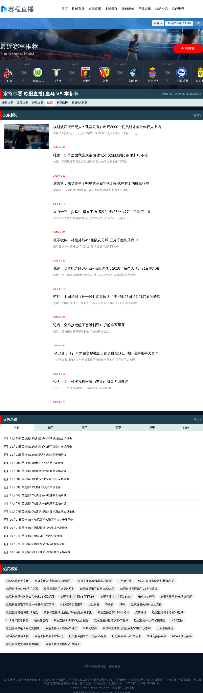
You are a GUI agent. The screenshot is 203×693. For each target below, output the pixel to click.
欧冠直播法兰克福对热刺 (59, 588)
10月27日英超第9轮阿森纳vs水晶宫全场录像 (34, 544)
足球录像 (111, 8)
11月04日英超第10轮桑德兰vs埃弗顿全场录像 (35, 495)
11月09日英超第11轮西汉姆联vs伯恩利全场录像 (36, 479)
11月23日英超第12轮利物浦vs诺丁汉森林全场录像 (38, 447)
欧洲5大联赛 (79, 102)
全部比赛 (7, 102)
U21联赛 (94, 604)
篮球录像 (128, 8)
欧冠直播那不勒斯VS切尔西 (97, 588)
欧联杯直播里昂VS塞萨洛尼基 (87, 636)
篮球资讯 (161, 8)
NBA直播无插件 (182, 636)
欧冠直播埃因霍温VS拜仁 (61, 628)
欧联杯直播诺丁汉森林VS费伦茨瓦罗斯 (30, 604)
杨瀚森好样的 (146, 596)
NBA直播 (177, 620)
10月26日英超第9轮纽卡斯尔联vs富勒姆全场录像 (37, 552)
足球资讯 (144, 8)
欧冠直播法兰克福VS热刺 (116, 596)
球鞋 (122, 604)
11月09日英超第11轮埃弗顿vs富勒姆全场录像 (35, 471)
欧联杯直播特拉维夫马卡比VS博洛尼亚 (30, 596)
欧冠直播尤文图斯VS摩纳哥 (63, 644)
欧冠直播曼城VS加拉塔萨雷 (95, 580)
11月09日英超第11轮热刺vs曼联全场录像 (32, 487)
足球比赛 (22, 102)
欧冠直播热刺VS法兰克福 (22, 588)
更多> (197, 115)
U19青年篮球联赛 (17, 620)
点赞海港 (140, 612)
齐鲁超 (109, 604)
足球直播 (78, 8)
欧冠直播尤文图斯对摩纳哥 (23, 644)
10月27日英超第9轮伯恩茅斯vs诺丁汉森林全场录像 (38, 520)
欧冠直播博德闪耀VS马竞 (22, 612)
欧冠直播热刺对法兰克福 (146, 604)
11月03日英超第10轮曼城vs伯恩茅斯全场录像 (35, 504)
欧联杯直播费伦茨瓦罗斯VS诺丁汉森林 (127, 628)
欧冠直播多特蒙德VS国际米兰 (53, 580)
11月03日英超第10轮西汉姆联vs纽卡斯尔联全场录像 (39, 512)
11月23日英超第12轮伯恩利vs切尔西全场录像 (35, 455)
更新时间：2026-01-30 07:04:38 (181, 93)
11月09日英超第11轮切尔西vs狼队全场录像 (34, 463)
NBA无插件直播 (156, 636)
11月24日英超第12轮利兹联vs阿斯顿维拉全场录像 (38, 439)
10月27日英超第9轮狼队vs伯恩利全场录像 (33, 536)
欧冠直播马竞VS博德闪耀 (176, 596)
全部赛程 (188, 49)
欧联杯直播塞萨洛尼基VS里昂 (156, 580)
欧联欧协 (62, 102)
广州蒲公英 (125, 580)
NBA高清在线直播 (17, 636)
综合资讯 (178, 8)
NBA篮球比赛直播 (17, 580)
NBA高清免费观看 (71, 604)
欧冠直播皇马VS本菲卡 (126, 636)
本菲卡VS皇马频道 (94, 666)
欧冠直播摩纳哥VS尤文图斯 (71, 620)
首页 (64, 8)
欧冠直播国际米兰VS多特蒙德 (138, 588)
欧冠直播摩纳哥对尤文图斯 (23, 628)
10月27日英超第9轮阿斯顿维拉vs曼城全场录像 (36, 528)
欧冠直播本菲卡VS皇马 (49, 636)
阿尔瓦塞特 (90, 628)
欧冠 (50, 102)
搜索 (198, 23)
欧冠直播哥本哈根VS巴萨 (168, 612)
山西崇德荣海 (165, 628)
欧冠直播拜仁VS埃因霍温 (150, 620)
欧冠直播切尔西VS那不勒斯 (77, 596)
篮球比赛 (37, 102)
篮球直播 (94, 8)
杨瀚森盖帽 (41, 620)
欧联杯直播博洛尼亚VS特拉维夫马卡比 (68, 612)
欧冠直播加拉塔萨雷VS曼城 (111, 620)
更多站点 (114, 666)
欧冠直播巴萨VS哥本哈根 (113, 612)
